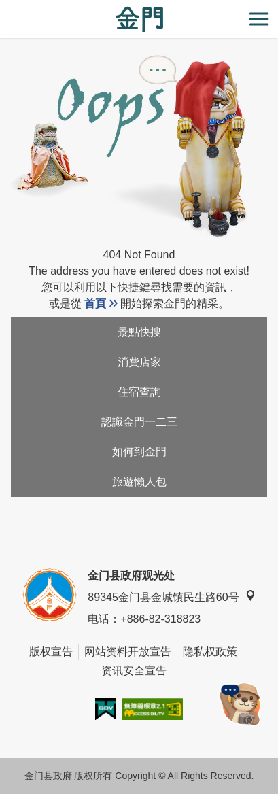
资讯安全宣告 (134, 670)
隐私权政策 (210, 651)
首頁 (95, 303)
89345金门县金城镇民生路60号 (171, 596)
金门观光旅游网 (139, 19)
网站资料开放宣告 (127, 651)
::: (4, 8)
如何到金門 (139, 452)
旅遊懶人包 (139, 481)
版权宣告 (51, 651)
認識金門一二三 (139, 422)
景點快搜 (139, 332)
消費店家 (139, 362)
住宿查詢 (139, 392)
